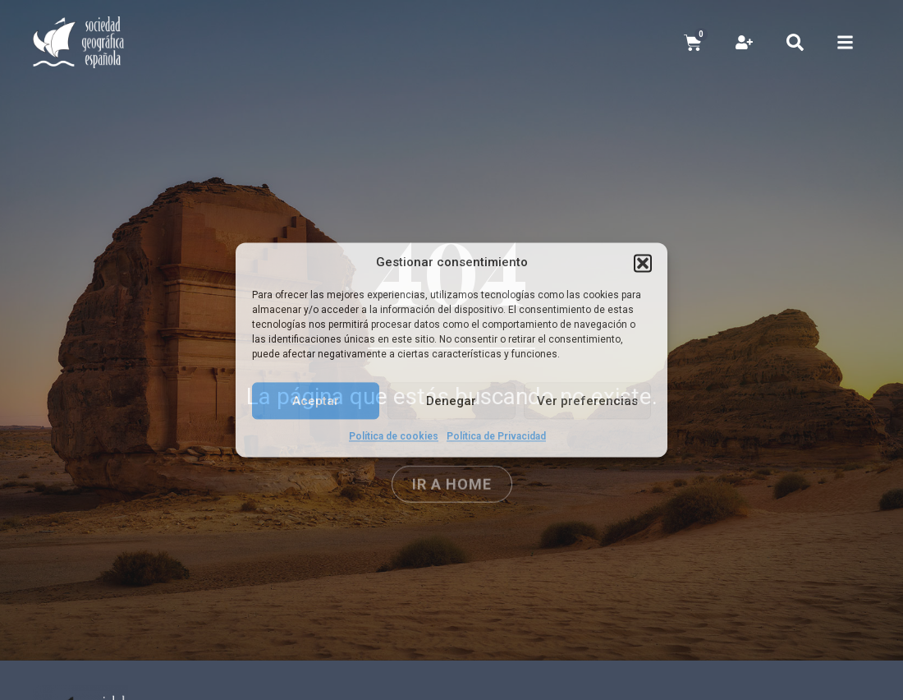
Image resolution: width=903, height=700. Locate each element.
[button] (643, 263)
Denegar (451, 401)
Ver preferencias (587, 401)
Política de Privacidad (496, 436)
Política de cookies (393, 436)
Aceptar (315, 401)
